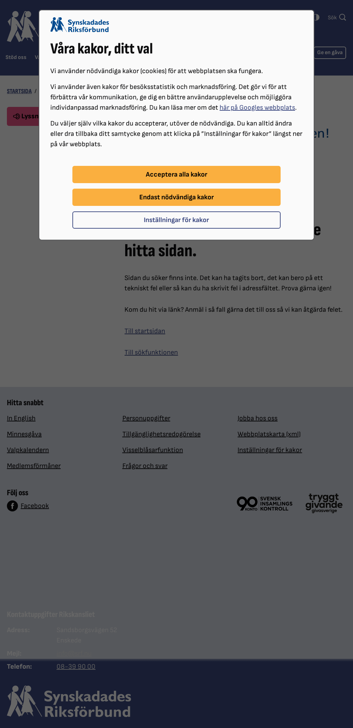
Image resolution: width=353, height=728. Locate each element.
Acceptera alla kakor (176, 174)
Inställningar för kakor (176, 220)
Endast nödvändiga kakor (176, 197)
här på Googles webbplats (257, 107)
